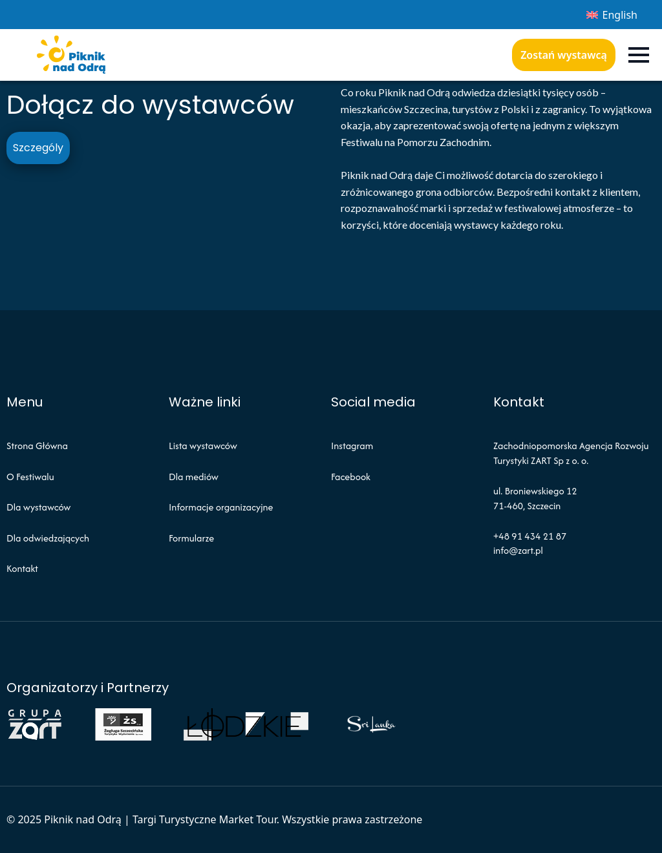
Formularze (191, 538)
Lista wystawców (203, 445)
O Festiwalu (30, 476)
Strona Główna (37, 445)
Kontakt (22, 568)
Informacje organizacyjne (221, 507)
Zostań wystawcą (563, 55)
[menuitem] (612, 14)
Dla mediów (194, 476)
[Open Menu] (638, 55)
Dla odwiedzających (47, 538)
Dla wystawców (38, 507)
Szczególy (38, 147)
